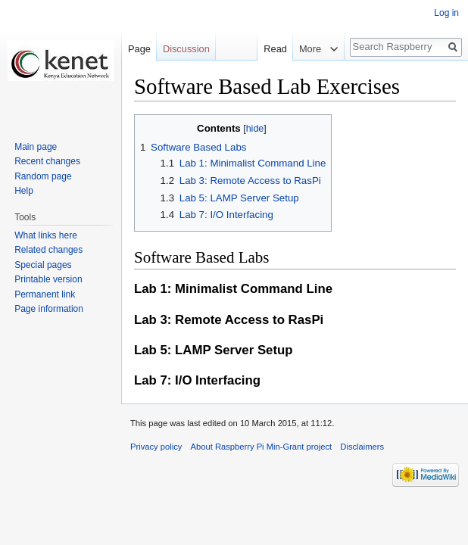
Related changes (48, 249)
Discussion (186, 48)
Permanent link (44, 294)
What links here (45, 235)
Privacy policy (156, 446)
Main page (35, 147)
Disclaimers (362, 446)
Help (23, 190)
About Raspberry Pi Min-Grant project (261, 446)
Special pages (42, 265)
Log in (446, 13)
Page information (48, 309)
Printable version (48, 279)
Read (272, 48)
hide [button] (255, 128)
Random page (42, 176)
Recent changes (47, 161)
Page (139, 48)
